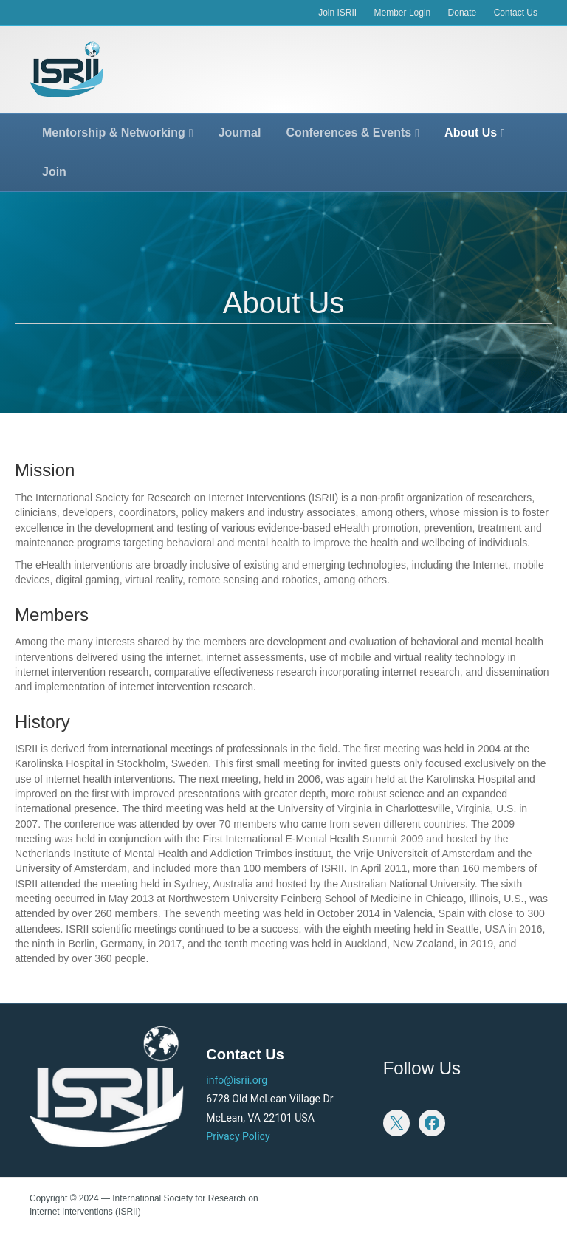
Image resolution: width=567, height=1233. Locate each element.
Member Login (402, 12)
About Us (470, 132)
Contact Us (515, 12)
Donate (462, 12)
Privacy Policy (237, 1136)
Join (54, 171)
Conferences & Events (348, 132)
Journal (240, 132)
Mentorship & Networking (113, 132)
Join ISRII (337, 12)
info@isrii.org (236, 1080)
